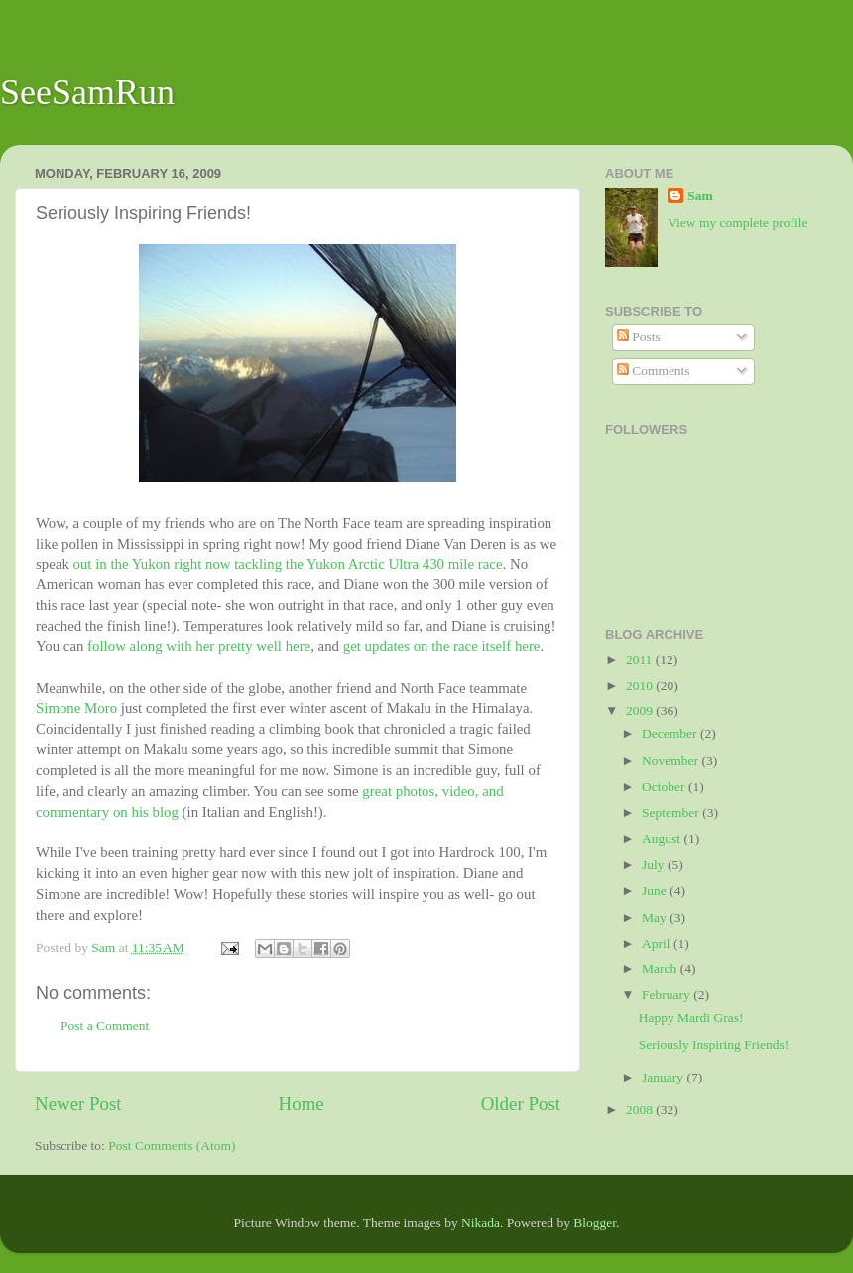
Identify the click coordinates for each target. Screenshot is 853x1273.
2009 (641, 710)
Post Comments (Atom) (171, 1145)
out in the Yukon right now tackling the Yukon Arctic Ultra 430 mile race (288, 564)
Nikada (480, 1222)
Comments (653, 370)
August (662, 838)
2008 (641, 1109)
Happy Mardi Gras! (691, 1017)
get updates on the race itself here (442, 646)
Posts (639, 336)
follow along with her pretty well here (198, 646)
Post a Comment (105, 1025)
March (661, 968)
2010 (641, 685)
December (671, 733)
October (665, 786)
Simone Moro (76, 708)
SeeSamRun (87, 92)
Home (301, 1103)
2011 (641, 659)
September (672, 812)
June (656, 890)
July (655, 864)
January (664, 1077)
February (667, 994)
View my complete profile (737, 222)
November (671, 760)
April (657, 943)
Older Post (520, 1103)
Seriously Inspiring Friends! (714, 1044)
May (656, 917)
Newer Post (78, 1103)
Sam (700, 196)
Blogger (594, 1222)
